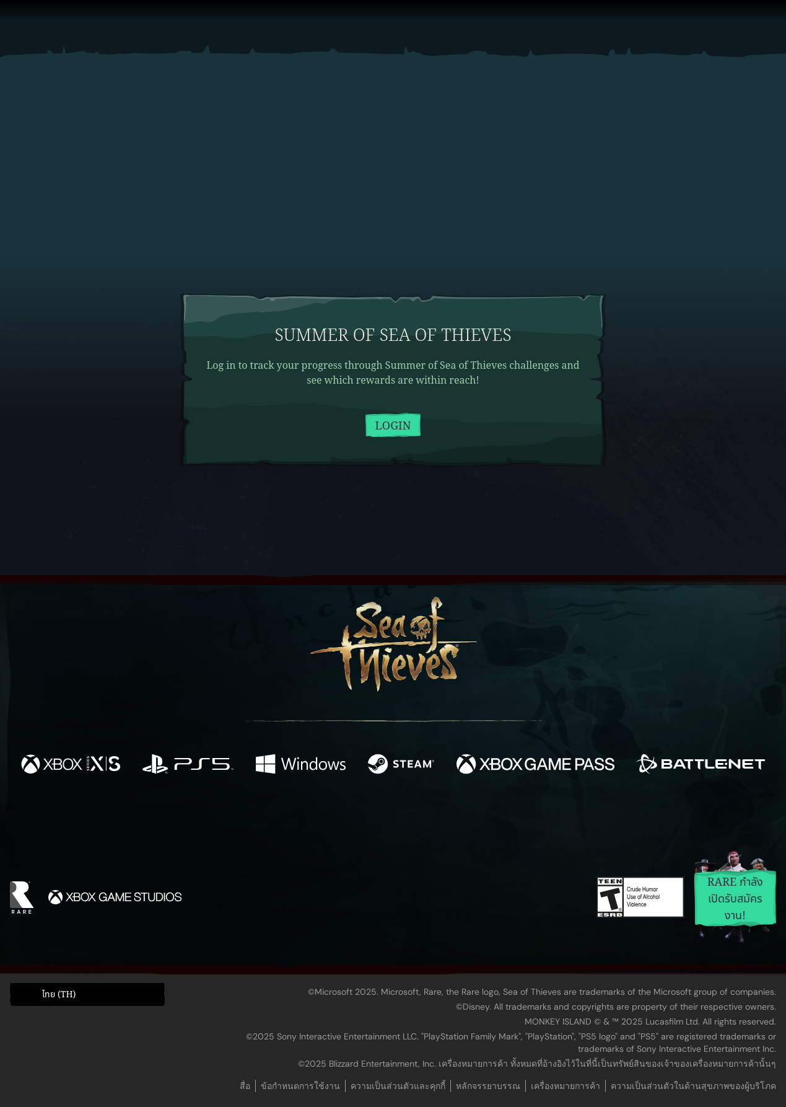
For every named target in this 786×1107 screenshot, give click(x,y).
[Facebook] (268, 817)
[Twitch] (337, 818)
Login (393, 426)
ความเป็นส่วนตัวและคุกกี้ (398, 1086)
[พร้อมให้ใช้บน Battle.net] (700, 766)
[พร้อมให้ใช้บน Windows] (301, 766)
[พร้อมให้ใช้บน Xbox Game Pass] (535, 766)
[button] (87, 994)
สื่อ (245, 1086)
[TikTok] (477, 818)
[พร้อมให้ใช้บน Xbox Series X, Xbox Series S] (70, 766)
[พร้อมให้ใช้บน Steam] (401, 766)
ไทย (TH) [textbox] (59, 995)
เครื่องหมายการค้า (565, 1086)
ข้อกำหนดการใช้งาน (300, 1086)
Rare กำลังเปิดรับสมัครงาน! (735, 898)
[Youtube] (389, 818)
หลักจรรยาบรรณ (488, 1086)
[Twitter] (300, 818)
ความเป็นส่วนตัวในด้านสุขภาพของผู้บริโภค (693, 1086)
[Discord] (442, 820)
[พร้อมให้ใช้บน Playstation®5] (188, 766)
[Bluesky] (512, 820)
